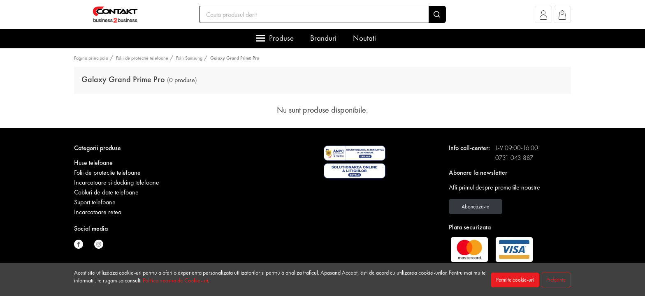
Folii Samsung (189, 58)
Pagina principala (91, 58)
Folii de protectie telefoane (142, 58)
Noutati (364, 38)
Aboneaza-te (475, 206)
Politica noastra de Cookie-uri (175, 280)
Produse (281, 38)
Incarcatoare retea (97, 212)
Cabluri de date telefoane (106, 192)
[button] (544, 16)
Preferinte (556, 279)
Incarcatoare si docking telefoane (116, 182)
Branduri (323, 38)
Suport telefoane (95, 202)
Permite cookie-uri (515, 279)
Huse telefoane (93, 162)
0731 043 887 (514, 157)
